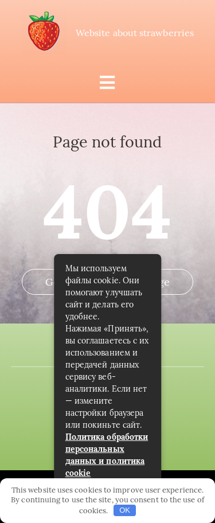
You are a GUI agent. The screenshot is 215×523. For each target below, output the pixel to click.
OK (124, 510)
